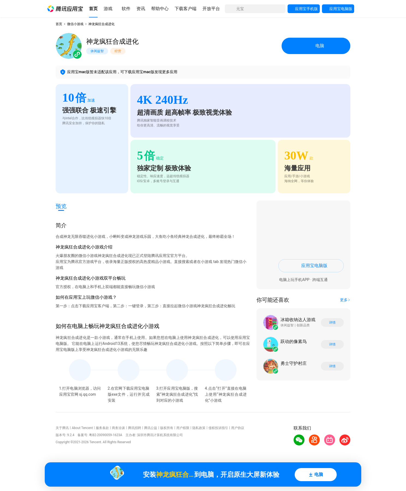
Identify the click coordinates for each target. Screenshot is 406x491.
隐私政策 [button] (198, 428)
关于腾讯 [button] (62, 428)
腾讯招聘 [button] (134, 428)
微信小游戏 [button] (75, 24)
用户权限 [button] (182, 428)
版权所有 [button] (166, 428)
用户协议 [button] (237, 428)
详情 (332, 322)
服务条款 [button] (102, 428)
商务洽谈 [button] (118, 428)
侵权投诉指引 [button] (218, 428)
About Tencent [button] (82, 428)
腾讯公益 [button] (150, 428)
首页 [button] (59, 24)
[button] (65, 8)
